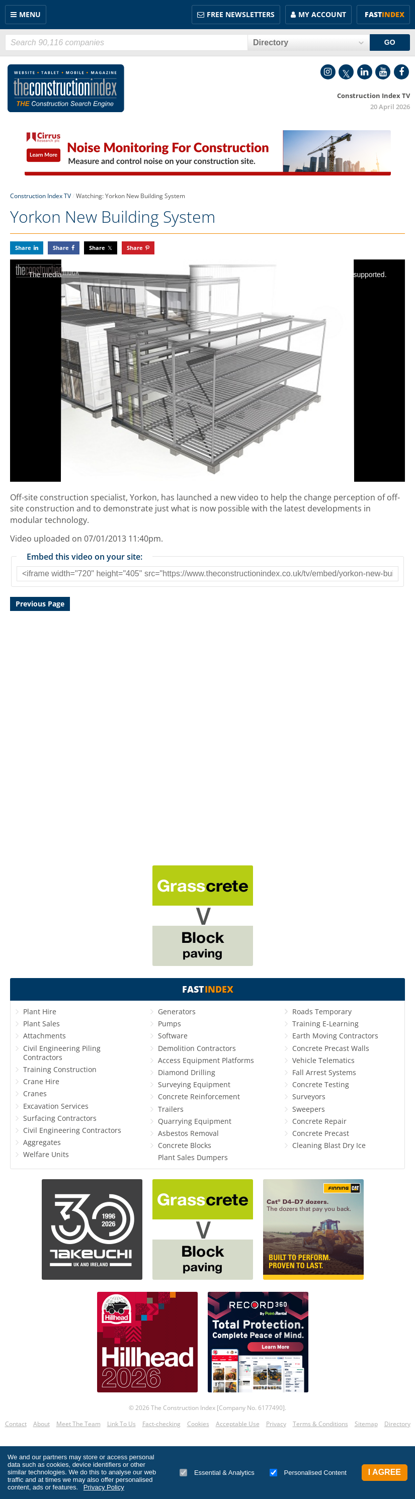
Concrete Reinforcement (199, 1096)
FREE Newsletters (241, 14)
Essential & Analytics (217, 1472)
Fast (384, 14)
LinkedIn (364, 71)
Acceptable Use (238, 1424)
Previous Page (40, 603)
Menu (30, 14)
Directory (397, 1424)
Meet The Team (78, 1424)
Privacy (276, 1424)
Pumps (169, 1023)
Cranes (35, 1093)
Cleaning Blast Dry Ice (329, 1145)
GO (389, 42)
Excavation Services (56, 1106)
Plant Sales (41, 1023)
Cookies (198, 1424)
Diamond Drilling (186, 1072)
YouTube (382, 71)
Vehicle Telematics (323, 1060)
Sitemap (366, 1424)
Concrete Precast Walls (330, 1048)
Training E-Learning (325, 1023)
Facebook (401, 71)
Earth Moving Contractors (335, 1035)
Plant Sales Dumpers (193, 1157)
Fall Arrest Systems (324, 1072)
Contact (16, 1424)
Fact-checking (161, 1424)
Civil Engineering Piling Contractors (62, 1052)
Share (23, 247)
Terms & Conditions (320, 1424)
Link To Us (121, 1424)
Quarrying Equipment (194, 1121)
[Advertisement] (207, 737)
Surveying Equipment (194, 1084)
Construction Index (66, 88)
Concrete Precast (320, 1133)
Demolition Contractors (197, 1048)
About (41, 1424)
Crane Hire (41, 1081)
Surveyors (308, 1096)
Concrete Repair (319, 1121)
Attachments (44, 1035)
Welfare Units (46, 1154)
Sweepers (308, 1109)
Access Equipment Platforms (206, 1060)
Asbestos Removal (188, 1133)
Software (173, 1035)
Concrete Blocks (184, 1145)
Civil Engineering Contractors (72, 1130)
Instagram (328, 71)
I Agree (384, 1472)
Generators (177, 1011)
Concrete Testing (320, 1084)
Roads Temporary (322, 1011)
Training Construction (60, 1069)
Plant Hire (39, 1011)
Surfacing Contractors (60, 1118)
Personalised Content (308, 1472)
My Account (322, 14)
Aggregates (42, 1142)
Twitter (346, 71)
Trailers (171, 1109)
